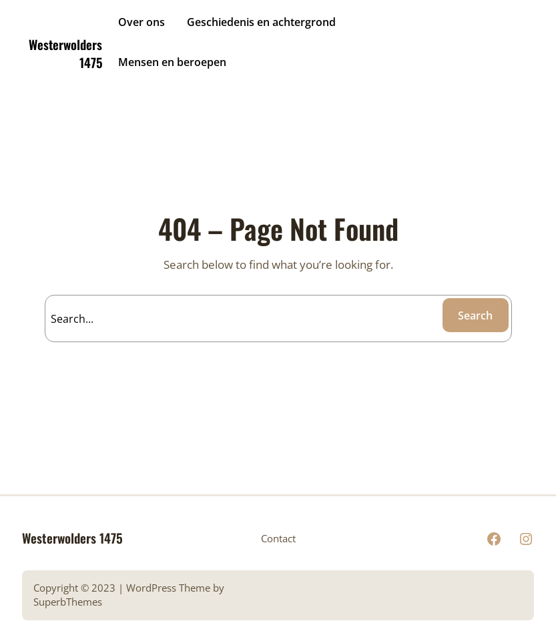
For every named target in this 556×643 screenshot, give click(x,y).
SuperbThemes (67, 601)
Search (475, 315)
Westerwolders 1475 (65, 53)
